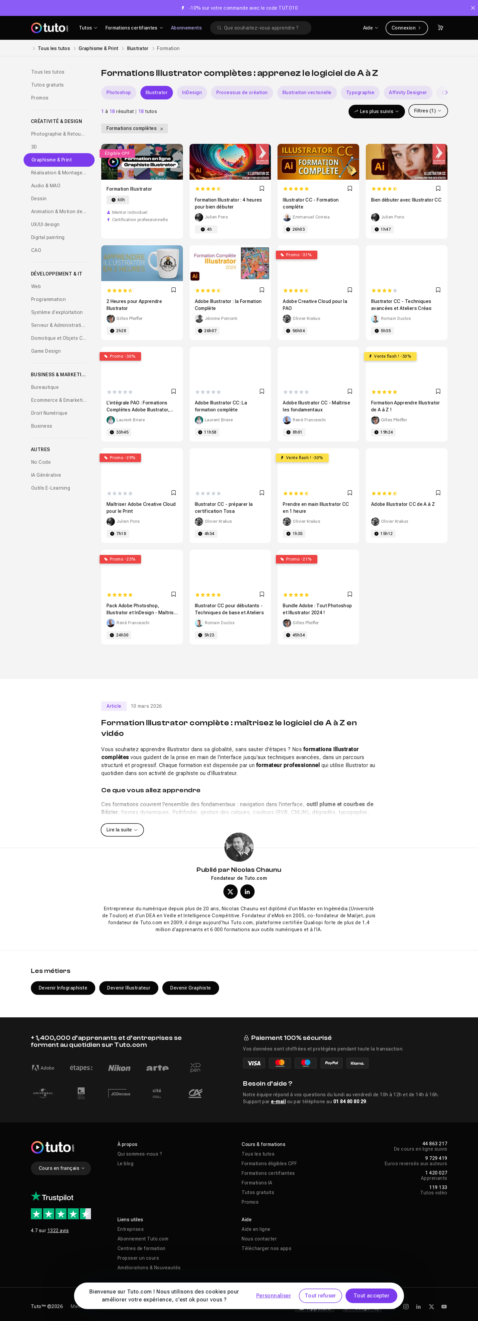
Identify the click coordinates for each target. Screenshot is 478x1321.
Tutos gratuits (47, 85)
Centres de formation (142, 1248)
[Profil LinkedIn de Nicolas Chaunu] (247, 891)
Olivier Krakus (306, 318)
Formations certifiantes (268, 1173)
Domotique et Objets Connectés (59, 338)
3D (34, 147)
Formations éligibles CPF (269, 1163)
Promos (40, 97)
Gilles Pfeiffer (130, 318)
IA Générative (46, 475)
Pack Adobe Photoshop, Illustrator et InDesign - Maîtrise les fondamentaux (142, 612)
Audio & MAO (46, 185)
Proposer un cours (138, 1258)
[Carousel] (274, 92)
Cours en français (62, 1168)
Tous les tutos (54, 48)
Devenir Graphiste (190, 988)
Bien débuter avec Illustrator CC (406, 200)
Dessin (39, 198)
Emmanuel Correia (311, 217)
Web (36, 286)
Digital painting (48, 237)
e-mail (278, 1101)
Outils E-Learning (50, 488)
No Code (41, 462)
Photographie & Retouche (59, 134)
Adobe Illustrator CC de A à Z (403, 504)
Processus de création (242, 92)
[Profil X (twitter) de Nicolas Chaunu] (230, 891)
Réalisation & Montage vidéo (59, 172)
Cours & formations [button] (263, 1144)
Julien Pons (216, 217)
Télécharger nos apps (266, 1248)
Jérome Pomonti (221, 318)
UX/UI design (45, 224)
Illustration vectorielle (307, 92)
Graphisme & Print (98, 48)
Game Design (46, 351)
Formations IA (257, 1182)
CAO (36, 250)
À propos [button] (128, 1144)
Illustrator (138, 48)
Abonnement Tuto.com (143, 1238)
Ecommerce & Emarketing (59, 400)
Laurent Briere (131, 420)
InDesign (192, 92)
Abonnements (186, 27)
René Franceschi (309, 420)
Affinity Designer (408, 92)
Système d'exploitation (57, 312)
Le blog (126, 1163)
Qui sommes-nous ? (140, 1154)
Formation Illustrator (129, 189)
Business (41, 426)
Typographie (360, 92)
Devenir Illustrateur (128, 988)
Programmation (48, 299)
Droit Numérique (49, 413)
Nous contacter (259, 1238)
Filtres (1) (428, 110)
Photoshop (119, 92)
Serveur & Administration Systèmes (59, 325)
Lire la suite (122, 829)
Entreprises (131, 1229)
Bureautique (45, 387)
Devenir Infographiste (63, 988)
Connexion (407, 27)
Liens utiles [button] (130, 1219)
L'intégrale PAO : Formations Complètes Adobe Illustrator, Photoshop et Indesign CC (138, 409)
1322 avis (58, 1230)
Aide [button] (247, 1219)
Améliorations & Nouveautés (149, 1267)
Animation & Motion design (59, 211)
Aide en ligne (256, 1229)
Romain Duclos (396, 318)
